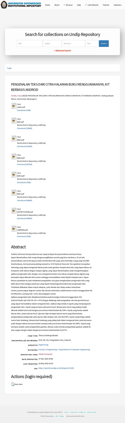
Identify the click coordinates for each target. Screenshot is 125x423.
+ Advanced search (62, 50)
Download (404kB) (24, 200)
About (56, 5)
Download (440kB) (24, 218)
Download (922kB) (24, 146)
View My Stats (79, 416)
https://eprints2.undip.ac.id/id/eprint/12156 (56, 368)
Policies (106, 5)
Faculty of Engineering (47, 349)
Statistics (117, 5)
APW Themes (59, 416)
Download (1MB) (24, 110)
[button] (12, 384)
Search (104, 43)
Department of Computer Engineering (74, 349)
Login (9, 68)
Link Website (93, 5)
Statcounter (70, 416)
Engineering (43, 344)
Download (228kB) (24, 128)
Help (79, 5)
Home (47, 5)
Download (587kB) (24, 164)
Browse (69, 5)
